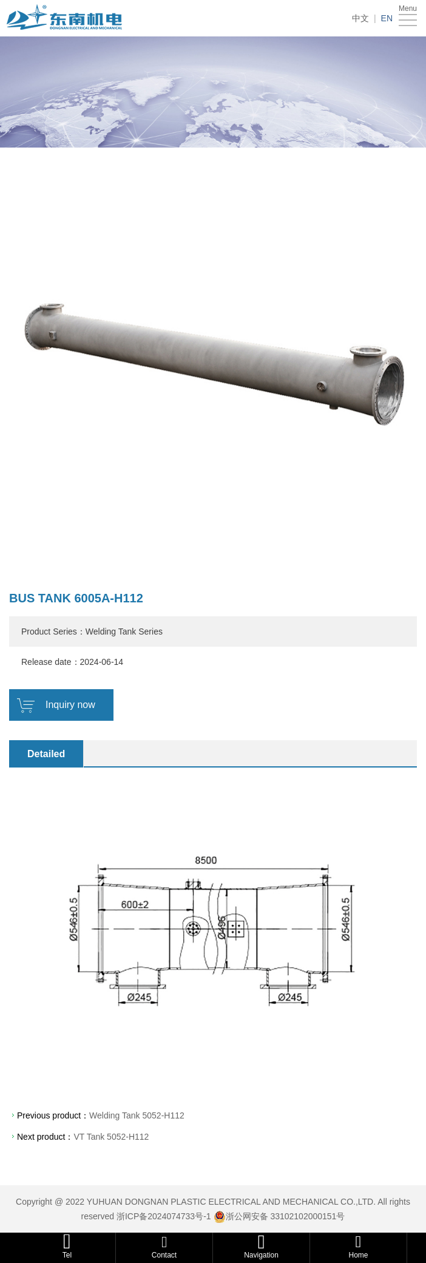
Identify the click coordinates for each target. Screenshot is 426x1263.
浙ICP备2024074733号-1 (164, 1216)
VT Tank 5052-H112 (111, 1137)
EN (387, 18)
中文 (360, 18)
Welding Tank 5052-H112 (136, 1115)
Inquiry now (70, 705)
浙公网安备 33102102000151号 (285, 1216)
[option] (213, 364)
